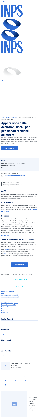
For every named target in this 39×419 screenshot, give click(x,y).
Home (3, 117)
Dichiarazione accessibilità (8, 305)
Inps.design (4, 313)
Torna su (19, 287)
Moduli (3, 311)
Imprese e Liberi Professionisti (10, 297)
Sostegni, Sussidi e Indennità (9, 295)
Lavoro (3, 293)
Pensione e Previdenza (11, 117)
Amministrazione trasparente (9, 303)
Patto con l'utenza (6, 307)
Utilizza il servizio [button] (11, 148)
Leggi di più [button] (5, 235)
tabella (7, 249)
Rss (2, 309)
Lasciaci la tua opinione (19, 279)
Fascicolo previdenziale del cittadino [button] (15, 175)
